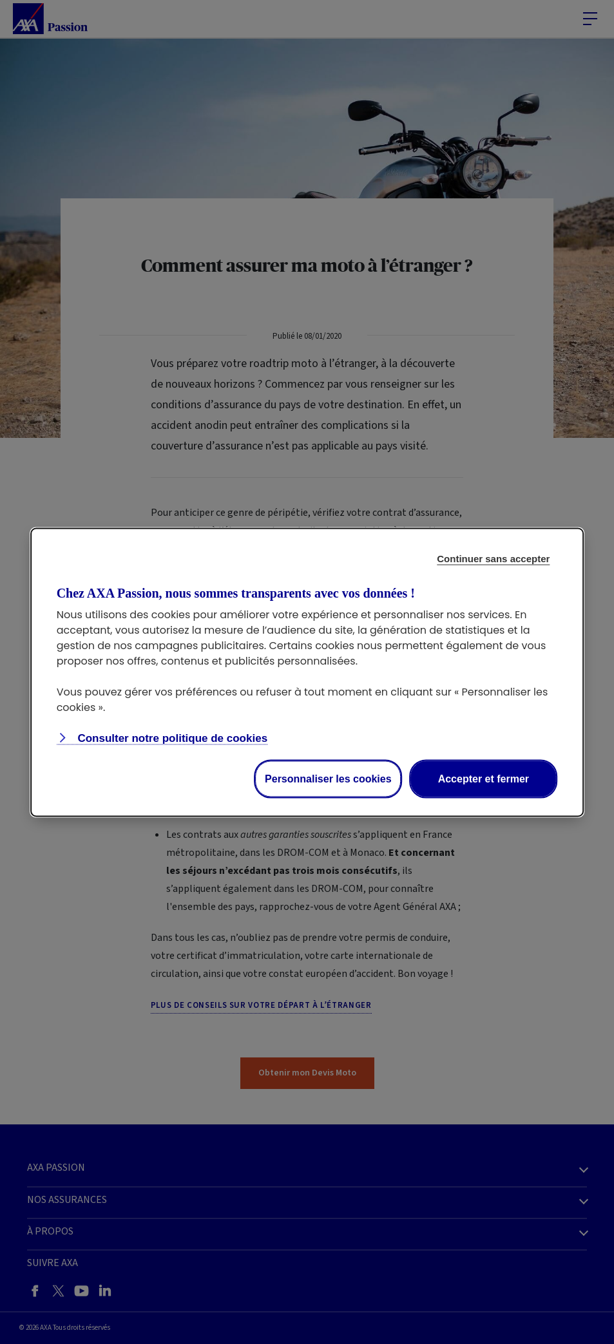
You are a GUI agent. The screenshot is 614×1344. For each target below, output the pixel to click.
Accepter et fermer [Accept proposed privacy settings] (483, 778)
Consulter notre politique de (171, 738)
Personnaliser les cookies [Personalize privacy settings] (328, 778)
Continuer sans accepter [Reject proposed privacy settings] (493, 558)
